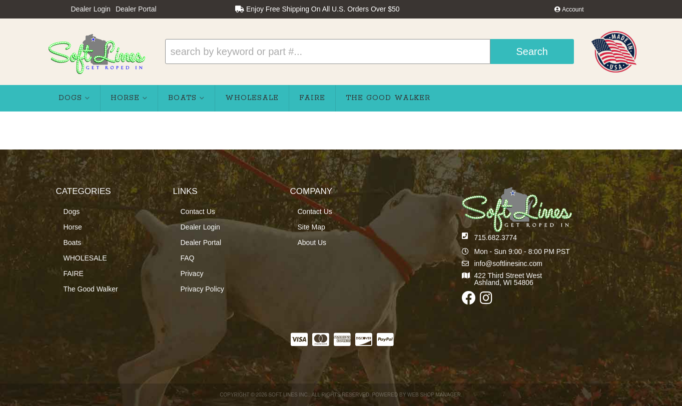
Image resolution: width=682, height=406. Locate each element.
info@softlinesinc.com (508, 263)
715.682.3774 (495, 238)
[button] (369, 51)
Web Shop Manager (434, 395)
